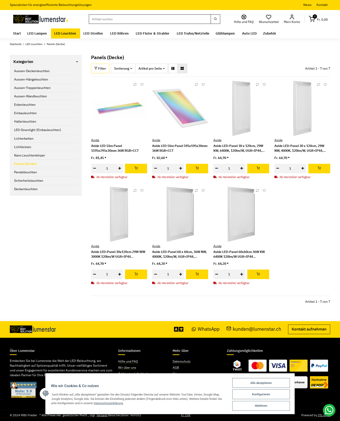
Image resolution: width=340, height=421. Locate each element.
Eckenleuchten (25, 105)
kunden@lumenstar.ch (253, 329)
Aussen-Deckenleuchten (32, 71)
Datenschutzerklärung (107, 403)
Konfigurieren (263, 394)
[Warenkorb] (318, 19)
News (307, 5)
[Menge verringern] (94, 168)
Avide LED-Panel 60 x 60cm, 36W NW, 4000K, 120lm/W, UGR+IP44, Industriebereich (179, 254)
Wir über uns (127, 368)
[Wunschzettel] (268, 19)
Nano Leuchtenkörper (29, 155)
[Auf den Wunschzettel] (141, 84)
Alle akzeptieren (263, 383)
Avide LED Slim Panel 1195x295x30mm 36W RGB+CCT (115, 148)
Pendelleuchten (25, 172)
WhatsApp (206, 329)
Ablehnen (263, 406)
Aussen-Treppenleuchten (32, 88)
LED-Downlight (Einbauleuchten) (37, 130)
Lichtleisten (22, 147)
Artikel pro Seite (150, 68)
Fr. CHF (186, 415)
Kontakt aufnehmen (309, 329)
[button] (292, 19)
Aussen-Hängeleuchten (31, 79)
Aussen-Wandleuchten (30, 96)
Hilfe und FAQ (128, 361)
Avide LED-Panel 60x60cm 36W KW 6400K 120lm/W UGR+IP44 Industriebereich (239, 254)
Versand (102, 415)
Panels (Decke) (25, 164)
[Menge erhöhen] (119, 168)
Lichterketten (23, 138)
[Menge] (106, 168)
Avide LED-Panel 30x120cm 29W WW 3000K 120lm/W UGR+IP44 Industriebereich (118, 254)
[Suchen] (150, 19)
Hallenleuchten (25, 121)
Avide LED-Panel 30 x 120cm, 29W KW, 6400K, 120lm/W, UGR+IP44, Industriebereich (238, 148)
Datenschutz (182, 361)
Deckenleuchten (26, 189)
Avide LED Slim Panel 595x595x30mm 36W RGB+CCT (179, 148)
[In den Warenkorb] (136, 168)
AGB (176, 368)
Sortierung (121, 68)
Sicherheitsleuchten (28, 181)
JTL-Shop (324, 415)
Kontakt (322, 5)
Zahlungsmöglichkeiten (135, 374)
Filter (100, 68)
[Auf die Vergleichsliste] (135, 84)
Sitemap (178, 374)
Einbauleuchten (25, 113)
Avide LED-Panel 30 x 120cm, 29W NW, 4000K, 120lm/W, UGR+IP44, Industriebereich (299, 148)
